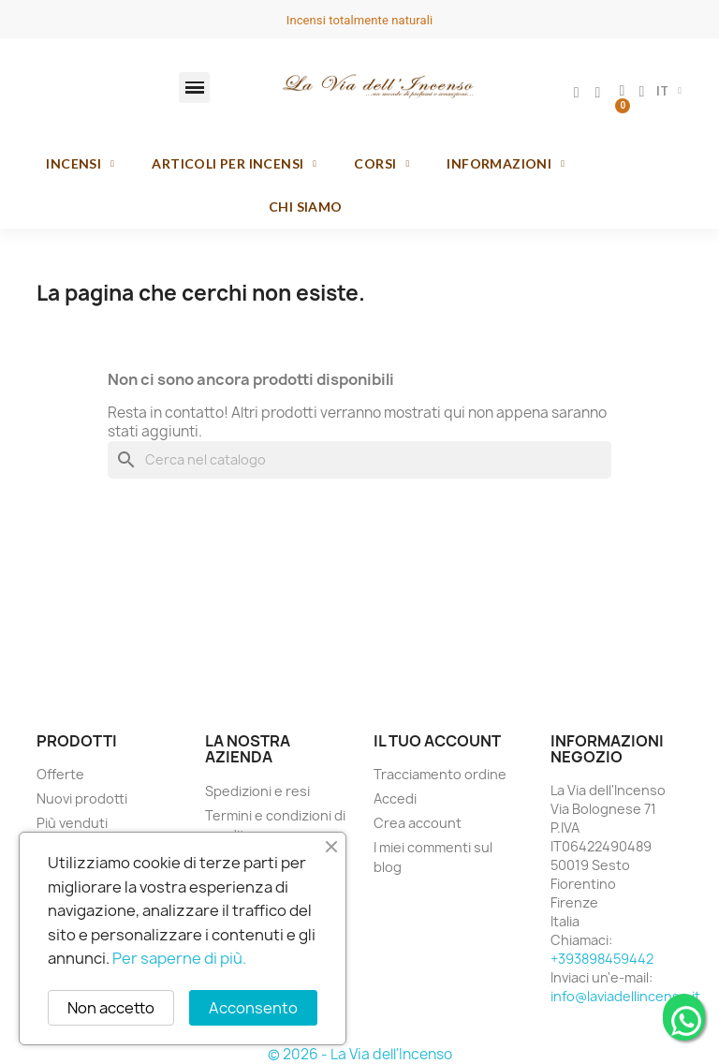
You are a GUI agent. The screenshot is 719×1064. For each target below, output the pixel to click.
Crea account (418, 823)
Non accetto (110, 1008)
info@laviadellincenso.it (625, 996)
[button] (194, 87)
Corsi (381, 164)
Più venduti (72, 823)
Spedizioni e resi (257, 791)
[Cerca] (359, 460)
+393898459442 (601, 959)
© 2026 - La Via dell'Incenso (360, 1054)
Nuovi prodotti (82, 798)
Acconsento (253, 1008)
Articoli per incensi (234, 164)
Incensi (80, 164)
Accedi (395, 798)
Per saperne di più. (179, 958)
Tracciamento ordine (440, 774)
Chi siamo (306, 206)
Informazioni (506, 164)
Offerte (60, 774)
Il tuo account (437, 741)
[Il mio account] (577, 92)
